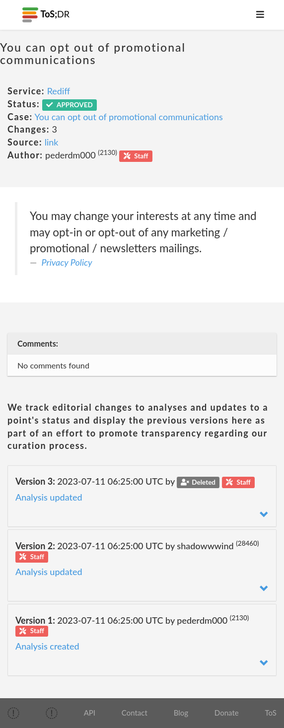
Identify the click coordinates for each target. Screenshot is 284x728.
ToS (270, 712)
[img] (13, 713)
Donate (226, 712)
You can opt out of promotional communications (129, 116)
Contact (134, 712)
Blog (181, 712)
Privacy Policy (67, 262)
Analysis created (47, 646)
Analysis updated (48, 497)
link (52, 142)
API (89, 712)
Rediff (59, 90)
